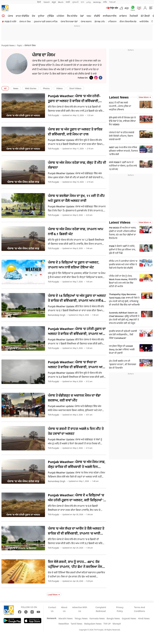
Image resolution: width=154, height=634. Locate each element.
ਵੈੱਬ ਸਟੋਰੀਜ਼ (72, 16)
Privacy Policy (119, 609)
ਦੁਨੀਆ (41, 16)
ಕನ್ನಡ (54, 2)
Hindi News (144, 618)
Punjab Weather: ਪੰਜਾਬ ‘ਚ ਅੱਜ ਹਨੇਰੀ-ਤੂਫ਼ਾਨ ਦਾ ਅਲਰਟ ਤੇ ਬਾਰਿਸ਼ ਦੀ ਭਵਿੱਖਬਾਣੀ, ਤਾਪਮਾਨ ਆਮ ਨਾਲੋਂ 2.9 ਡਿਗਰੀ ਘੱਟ (74, 101)
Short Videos (75, 88)
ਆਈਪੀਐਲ (143, 21)
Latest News (119, 97)
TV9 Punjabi (53, 115)
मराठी (68, 2)
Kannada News (97, 618)
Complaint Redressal (101, 609)
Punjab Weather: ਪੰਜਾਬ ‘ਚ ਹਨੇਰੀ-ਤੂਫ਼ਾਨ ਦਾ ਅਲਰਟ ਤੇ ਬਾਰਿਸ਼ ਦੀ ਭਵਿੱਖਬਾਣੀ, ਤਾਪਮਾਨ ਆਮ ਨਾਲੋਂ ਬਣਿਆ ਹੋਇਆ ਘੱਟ (77, 333)
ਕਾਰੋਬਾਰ (123, 16)
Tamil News (76, 623)
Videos (59, 88)
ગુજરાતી (75, 2)
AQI (127, 8)
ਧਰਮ (89, 16)
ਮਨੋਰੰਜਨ (60, 16)
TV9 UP (107, 623)
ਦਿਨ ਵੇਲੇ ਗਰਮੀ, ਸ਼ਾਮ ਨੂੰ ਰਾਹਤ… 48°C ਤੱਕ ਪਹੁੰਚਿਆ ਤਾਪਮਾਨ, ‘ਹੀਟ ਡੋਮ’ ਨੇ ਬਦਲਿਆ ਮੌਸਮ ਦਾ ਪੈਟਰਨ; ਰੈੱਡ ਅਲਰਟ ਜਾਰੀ (76, 566)
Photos (46, 88)
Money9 (117, 623)
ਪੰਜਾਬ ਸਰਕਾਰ (86, 21)
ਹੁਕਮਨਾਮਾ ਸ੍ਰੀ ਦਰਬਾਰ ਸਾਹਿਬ (45, 21)
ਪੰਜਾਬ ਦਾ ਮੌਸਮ (25, 21)
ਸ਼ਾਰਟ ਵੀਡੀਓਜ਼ (22, 16)
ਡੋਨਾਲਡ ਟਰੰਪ (100, 21)
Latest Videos (119, 222)
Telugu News (81, 618)
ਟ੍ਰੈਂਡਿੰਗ (50, 16)
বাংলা (82, 2)
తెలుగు (60, 2)
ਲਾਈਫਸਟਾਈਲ (109, 16)
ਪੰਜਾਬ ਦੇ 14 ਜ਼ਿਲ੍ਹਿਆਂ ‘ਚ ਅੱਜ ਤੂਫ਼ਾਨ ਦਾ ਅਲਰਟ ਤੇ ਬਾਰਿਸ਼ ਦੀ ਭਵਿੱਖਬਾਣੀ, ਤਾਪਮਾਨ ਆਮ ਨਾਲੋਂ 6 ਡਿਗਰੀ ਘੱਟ (77, 300)
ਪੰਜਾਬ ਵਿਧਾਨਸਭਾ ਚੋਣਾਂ (69, 21)
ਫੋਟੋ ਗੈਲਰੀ (145, 16)
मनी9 (105, 2)
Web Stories (30, 88)
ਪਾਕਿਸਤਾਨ (112, 21)
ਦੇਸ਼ (33, 16)
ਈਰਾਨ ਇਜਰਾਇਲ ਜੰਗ (128, 21)
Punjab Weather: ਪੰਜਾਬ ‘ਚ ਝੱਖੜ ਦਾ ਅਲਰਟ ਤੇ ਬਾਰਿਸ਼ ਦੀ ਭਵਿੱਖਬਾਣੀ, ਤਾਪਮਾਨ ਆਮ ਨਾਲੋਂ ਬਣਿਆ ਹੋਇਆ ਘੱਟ (76, 367)
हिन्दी (39, 2)
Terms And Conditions (139, 609)
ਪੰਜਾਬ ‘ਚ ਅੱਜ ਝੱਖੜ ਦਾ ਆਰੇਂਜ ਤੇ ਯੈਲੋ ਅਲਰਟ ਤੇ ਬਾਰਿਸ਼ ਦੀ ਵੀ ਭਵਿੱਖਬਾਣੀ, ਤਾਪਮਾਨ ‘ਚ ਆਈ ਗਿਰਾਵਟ (76, 533)
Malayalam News (92, 623)
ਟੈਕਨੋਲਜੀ (134, 16)
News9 (46, 2)
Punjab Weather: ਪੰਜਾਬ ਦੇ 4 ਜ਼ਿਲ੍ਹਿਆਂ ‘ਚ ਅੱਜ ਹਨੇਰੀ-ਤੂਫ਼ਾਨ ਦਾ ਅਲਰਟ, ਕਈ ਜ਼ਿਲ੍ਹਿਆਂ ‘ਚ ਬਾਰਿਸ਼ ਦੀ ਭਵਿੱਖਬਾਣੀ (76, 500)
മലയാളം (97, 2)
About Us (64, 609)
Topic (19, 45)
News (15, 88)
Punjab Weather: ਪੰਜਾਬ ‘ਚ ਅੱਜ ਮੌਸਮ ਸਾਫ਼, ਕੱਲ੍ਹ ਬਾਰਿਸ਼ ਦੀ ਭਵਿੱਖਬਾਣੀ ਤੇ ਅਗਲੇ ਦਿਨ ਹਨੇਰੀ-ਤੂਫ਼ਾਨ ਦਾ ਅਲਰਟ (76, 467)
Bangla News (113, 618)
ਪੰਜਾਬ (10, 16)
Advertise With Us (79, 609)
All (5, 88)
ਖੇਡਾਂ (82, 16)
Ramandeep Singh (56, 315)
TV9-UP (112, 2)
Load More (54, 594)
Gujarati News (129, 618)
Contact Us (52, 609)
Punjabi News (8, 45)
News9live (63, 623)
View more (145, 97)
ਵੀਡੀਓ (97, 16)
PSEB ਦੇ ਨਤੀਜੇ (10, 21)
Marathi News (65, 618)
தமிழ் (88, 2)
